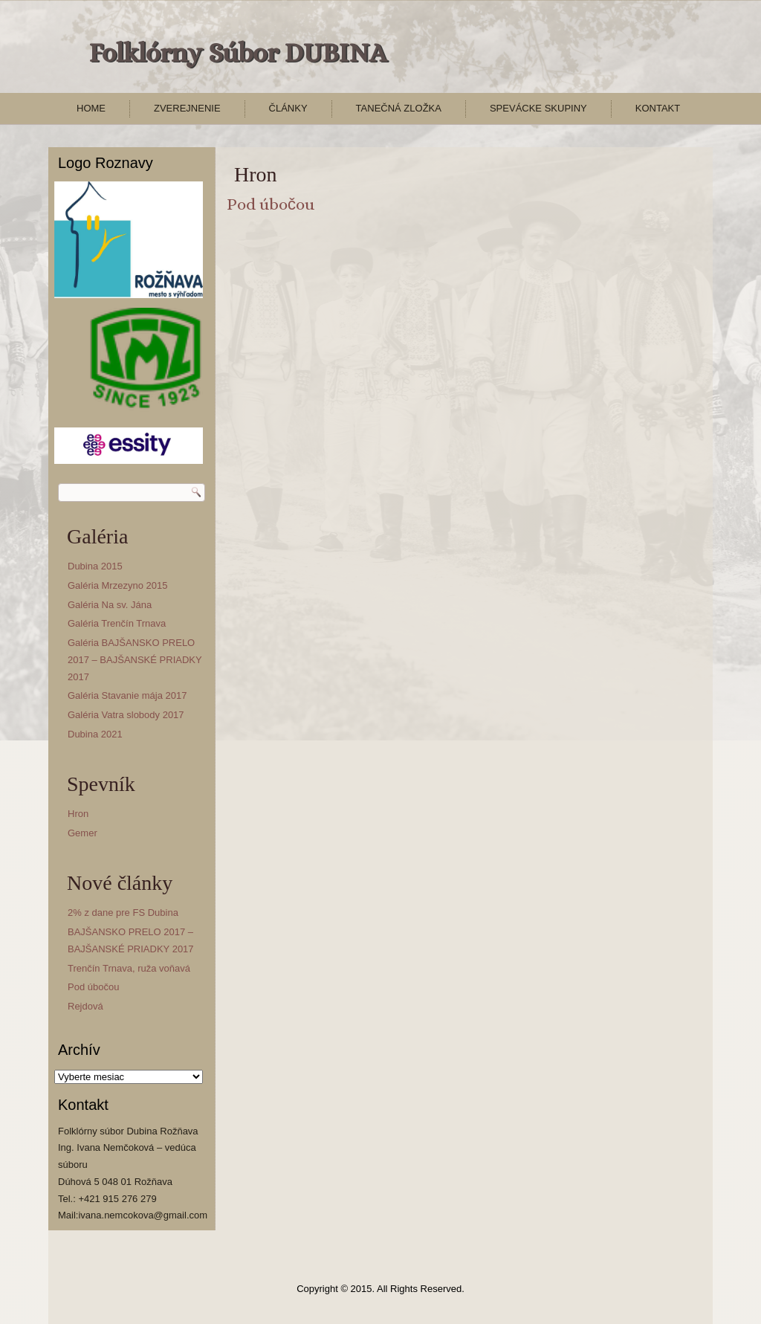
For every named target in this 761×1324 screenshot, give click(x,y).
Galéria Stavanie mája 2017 (127, 695)
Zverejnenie (187, 108)
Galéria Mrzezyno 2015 (117, 585)
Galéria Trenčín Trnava (117, 623)
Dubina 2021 (95, 734)
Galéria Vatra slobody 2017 (126, 714)
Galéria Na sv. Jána (110, 604)
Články (288, 108)
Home (91, 108)
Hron (78, 813)
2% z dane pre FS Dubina (123, 912)
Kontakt (657, 108)
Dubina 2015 (95, 566)
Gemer (82, 833)
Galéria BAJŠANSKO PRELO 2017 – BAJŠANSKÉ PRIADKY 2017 (134, 659)
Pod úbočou (93, 986)
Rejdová (85, 1006)
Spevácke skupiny (538, 108)
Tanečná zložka (398, 108)
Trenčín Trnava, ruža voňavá (129, 968)
